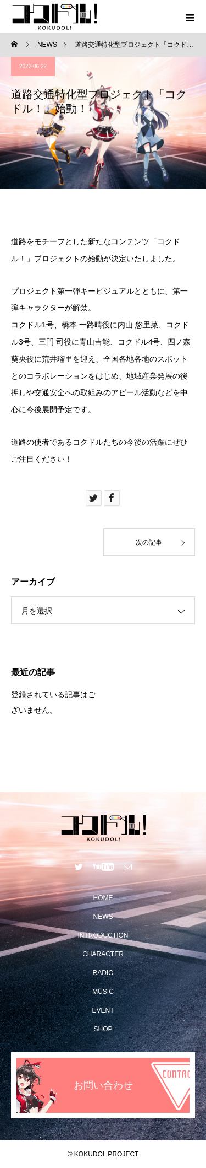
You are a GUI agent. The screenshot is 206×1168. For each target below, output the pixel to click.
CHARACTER (103, 954)
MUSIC (103, 991)
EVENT (103, 1010)
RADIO (102, 973)
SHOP (102, 1029)
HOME (103, 898)
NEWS (103, 917)
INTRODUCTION (103, 935)
